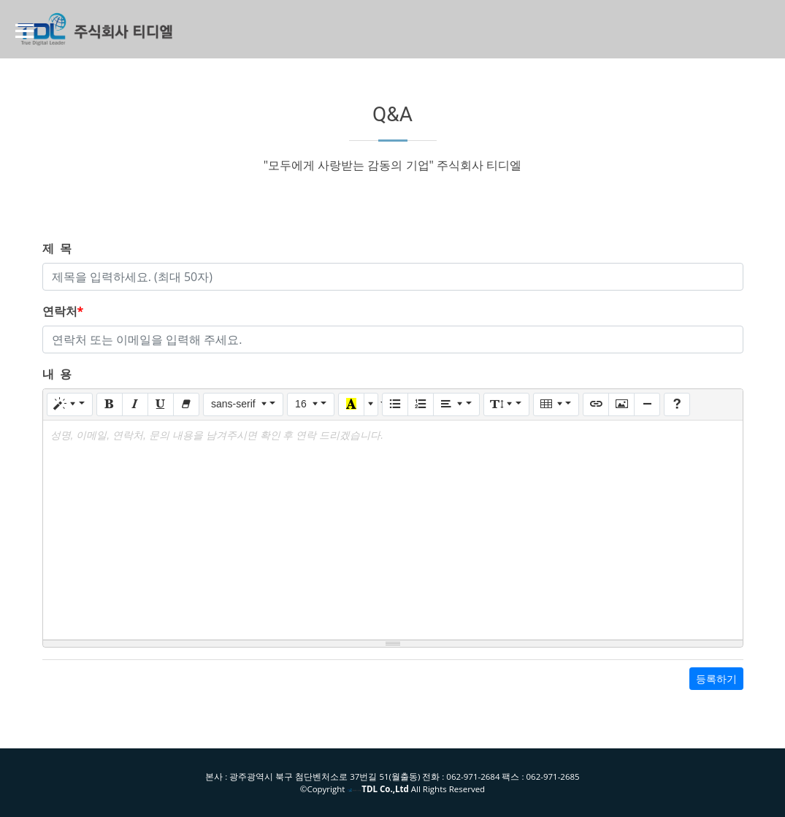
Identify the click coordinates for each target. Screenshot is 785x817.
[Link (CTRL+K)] (596, 404)
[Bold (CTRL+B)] (109, 404)
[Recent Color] (351, 404)
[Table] (556, 404)
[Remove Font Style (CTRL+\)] (186, 404)
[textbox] (393, 530)
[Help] (677, 404)
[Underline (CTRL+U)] (161, 404)
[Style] (70, 404)
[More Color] (371, 404)
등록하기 (716, 679)
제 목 (57, 248)
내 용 (57, 374)
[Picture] (621, 404)
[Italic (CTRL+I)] (135, 404)
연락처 (63, 311)
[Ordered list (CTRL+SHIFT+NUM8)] (420, 404)
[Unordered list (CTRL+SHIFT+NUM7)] (395, 404)
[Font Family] (243, 404)
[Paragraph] (456, 404)
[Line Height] (506, 404)
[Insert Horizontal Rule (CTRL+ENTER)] (647, 404)
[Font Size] (310, 404)
